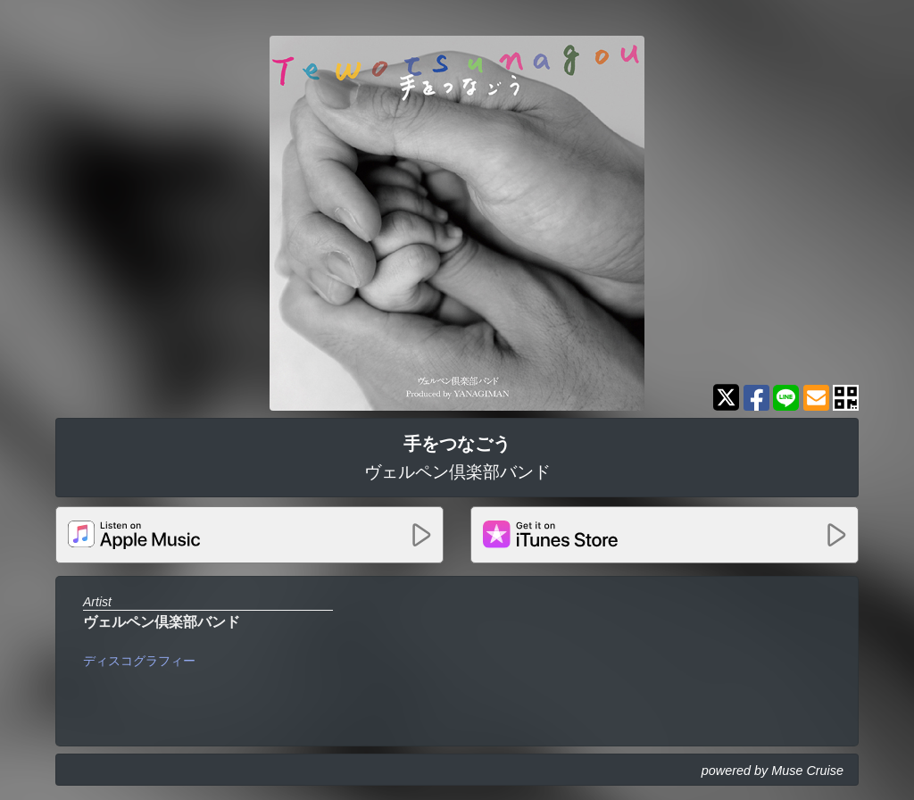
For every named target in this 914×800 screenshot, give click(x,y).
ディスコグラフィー (139, 661)
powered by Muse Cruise (772, 770)
